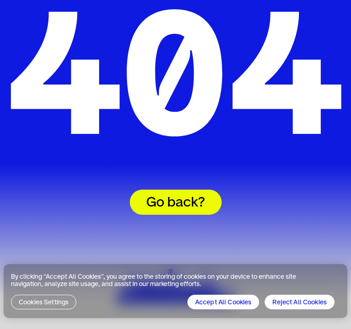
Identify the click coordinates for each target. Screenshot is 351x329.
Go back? (175, 203)
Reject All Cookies (299, 302)
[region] (175, 291)
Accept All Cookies (223, 302)
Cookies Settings (44, 302)
